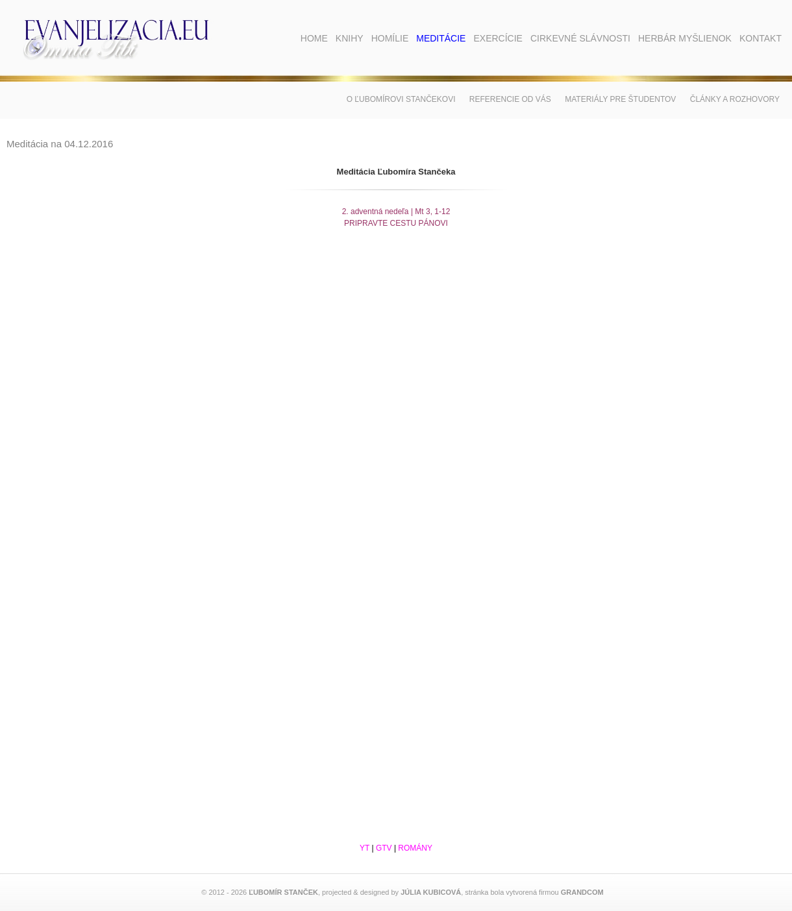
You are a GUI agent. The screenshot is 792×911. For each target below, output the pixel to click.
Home (314, 38)
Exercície (497, 38)
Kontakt (760, 38)
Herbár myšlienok (685, 38)
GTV (384, 848)
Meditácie (440, 38)
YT (364, 848)
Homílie (390, 38)
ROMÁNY (415, 848)
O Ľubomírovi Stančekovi (401, 99)
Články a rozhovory (735, 99)
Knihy (350, 38)
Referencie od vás (510, 99)
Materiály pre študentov (620, 99)
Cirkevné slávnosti (580, 38)
